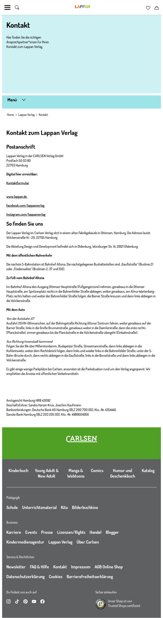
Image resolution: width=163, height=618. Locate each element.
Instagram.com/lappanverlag (25, 214)
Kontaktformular (17, 183)
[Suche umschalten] (17, 7)
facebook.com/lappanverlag (25, 205)
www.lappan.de (17, 196)
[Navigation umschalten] (7, 7)
